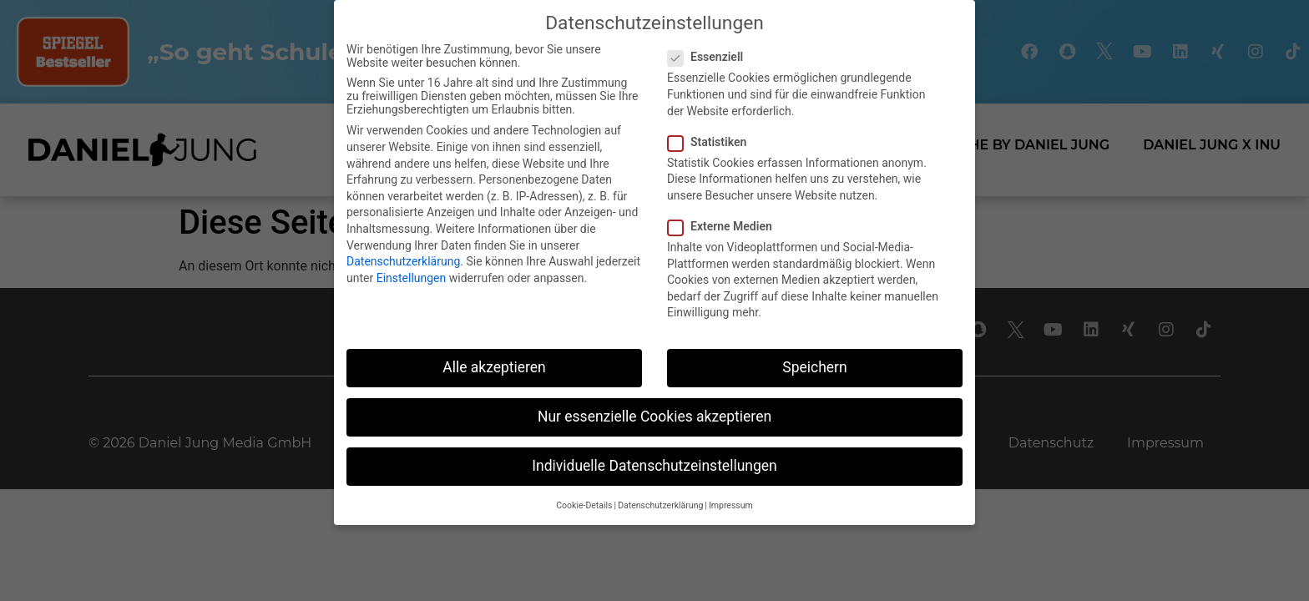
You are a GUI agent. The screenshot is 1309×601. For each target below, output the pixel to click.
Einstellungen (412, 278)
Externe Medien (725, 226)
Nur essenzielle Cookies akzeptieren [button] (654, 416)
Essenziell (710, 56)
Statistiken (712, 142)
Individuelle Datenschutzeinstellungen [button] (654, 465)
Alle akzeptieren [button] (494, 367)
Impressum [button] (731, 505)
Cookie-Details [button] (584, 505)
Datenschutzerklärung (403, 261)
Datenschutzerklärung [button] (660, 505)
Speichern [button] (814, 367)
